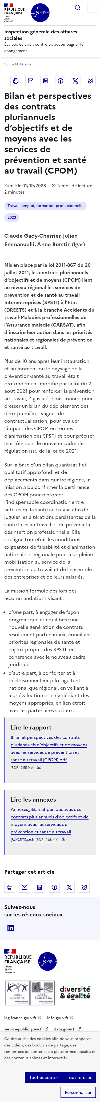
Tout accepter (43, 1077)
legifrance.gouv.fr (20, 1018)
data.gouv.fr (65, 1029)
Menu (92, 7)
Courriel (30, 81)
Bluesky (90, 81)
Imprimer (15, 81)
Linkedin (45, 81)
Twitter (75, 81)
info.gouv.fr (58, 1018)
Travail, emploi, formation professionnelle (45, 206)
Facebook (60, 81)
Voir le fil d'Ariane (17, 64)
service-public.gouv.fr (23, 1029)
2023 (11, 217)
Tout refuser (79, 1077)
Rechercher (77, 7)
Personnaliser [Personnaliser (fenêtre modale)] (78, 1092)
